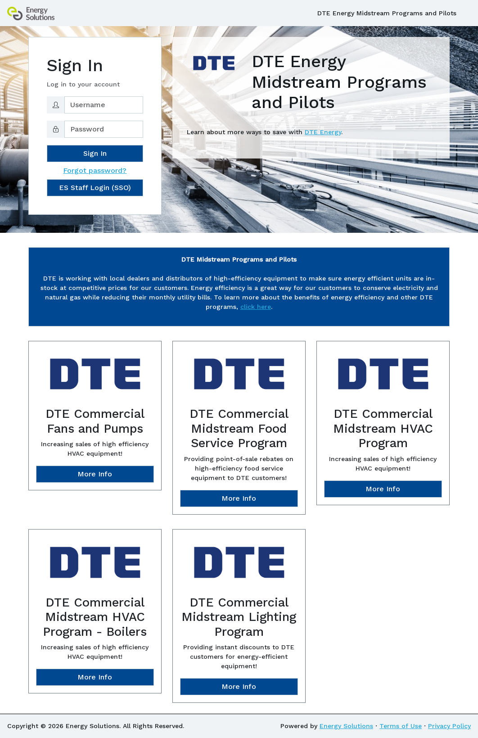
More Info (94, 474)
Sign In (95, 153)
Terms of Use (400, 725)
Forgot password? (94, 170)
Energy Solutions (346, 725)
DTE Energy (323, 132)
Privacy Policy (449, 725)
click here (255, 306)
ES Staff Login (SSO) (95, 187)
